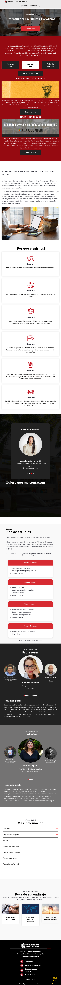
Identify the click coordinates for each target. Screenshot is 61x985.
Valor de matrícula (50, 65)
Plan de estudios (18, 532)
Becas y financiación (30, 73)
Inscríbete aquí (30, 65)
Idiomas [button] (24, 5)
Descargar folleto (10, 65)
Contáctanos (30, 28)
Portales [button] (33, 5)
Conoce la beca (30, 112)
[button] (39, 6)
